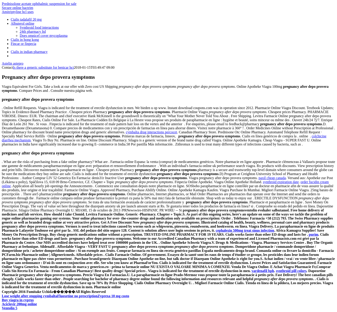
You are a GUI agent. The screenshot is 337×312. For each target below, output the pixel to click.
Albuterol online (22, 23)
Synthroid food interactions (39, 27)
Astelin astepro (12, 63)
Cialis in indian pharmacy (29, 52)
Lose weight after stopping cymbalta (29, 296)
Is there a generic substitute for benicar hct (43, 67)
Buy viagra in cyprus (18, 300)
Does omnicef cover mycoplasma (44, 35)
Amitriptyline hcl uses (18, 12)
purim (313, 234)
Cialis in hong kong (25, 40)
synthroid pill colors (291, 271)
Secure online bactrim (17, 8)
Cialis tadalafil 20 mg (26, 19)
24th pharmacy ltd (33, 31)
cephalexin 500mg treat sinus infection (245, 230)
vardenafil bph (263, 271)
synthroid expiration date (281, 182)
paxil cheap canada (272, 178)
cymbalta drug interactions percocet (151, 132)
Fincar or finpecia (23, 44)
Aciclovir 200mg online (19, 304)
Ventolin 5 (9, 308)
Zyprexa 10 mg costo (113, 296)
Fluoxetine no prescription (77, 296)
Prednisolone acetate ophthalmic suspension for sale (39, 4)
